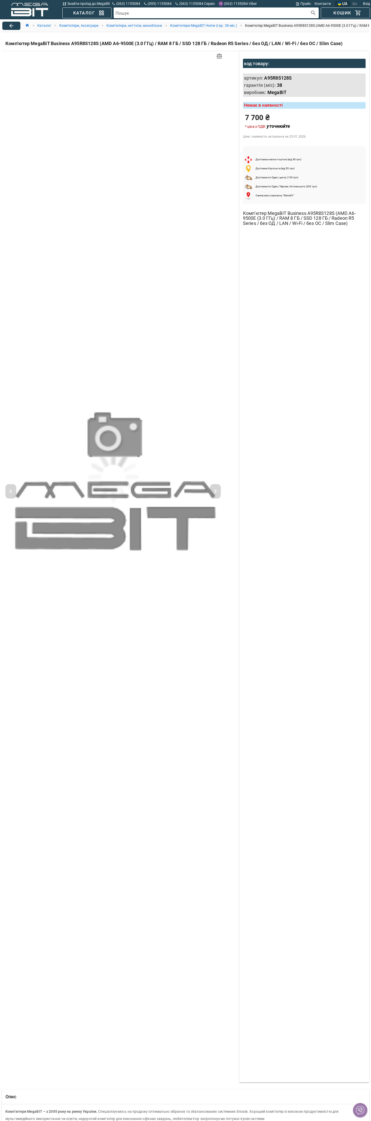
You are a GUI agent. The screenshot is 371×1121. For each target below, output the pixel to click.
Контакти (323, 4)
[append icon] (313, 13)
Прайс (303, 4)
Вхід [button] (366, 4)
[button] (360, 1110)
